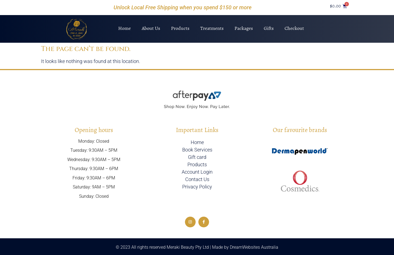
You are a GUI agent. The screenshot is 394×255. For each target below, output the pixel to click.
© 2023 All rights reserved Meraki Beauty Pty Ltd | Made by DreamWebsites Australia (197, 247)
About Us (151, 28)
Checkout (294, 28)
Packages (243, 28)
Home (124, 28)
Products (180, 28)
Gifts (269, 28)
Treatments (212, 28)
